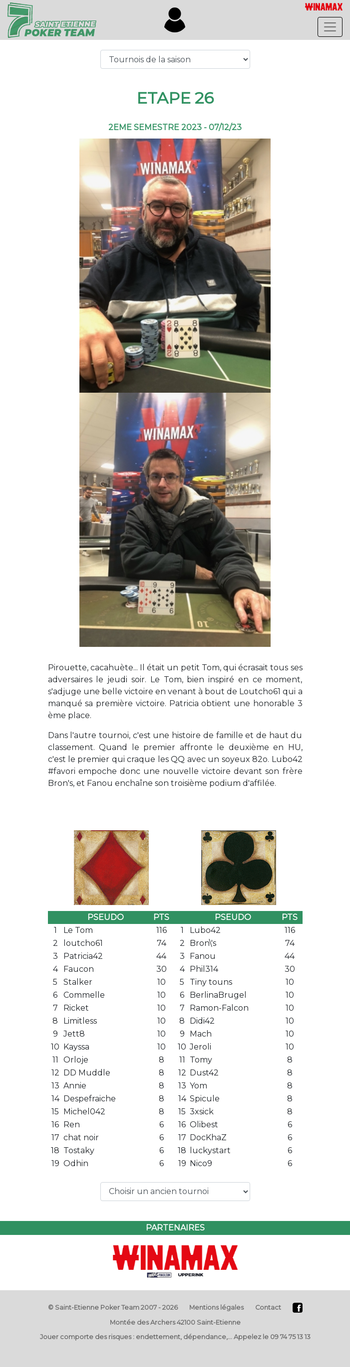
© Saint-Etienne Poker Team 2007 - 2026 (113, 1307)
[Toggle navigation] (330, 27)
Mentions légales (216, 1307)
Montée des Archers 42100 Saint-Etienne (175, 1322)
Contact (268, 1307)
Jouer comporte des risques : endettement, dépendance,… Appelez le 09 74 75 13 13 (175, 1337)
